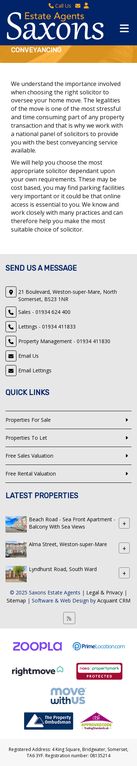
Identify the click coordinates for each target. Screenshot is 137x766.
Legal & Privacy (104, 592)
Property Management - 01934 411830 (64, 341)
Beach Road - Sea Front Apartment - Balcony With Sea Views (72, 523)
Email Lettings (35, 370)
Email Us (28, 355)
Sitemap (16, 600)
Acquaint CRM (113, 600)
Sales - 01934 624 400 (44, 311)
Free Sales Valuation (29, 455)
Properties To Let (26, 437)
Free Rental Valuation (30, 473)
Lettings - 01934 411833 (47, 326)
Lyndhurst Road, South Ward (63, 569)
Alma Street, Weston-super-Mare (68, 544)
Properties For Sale (28, 419)
